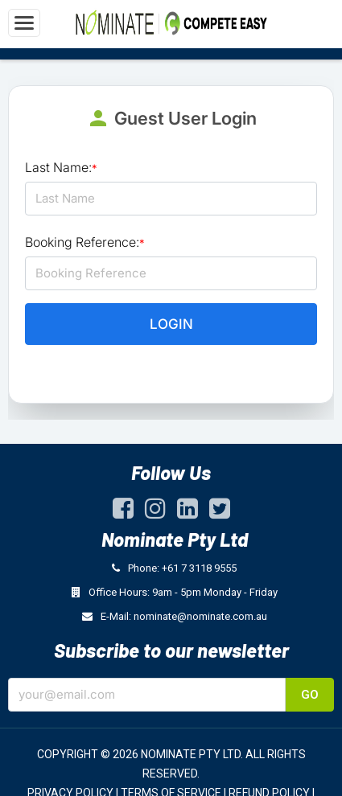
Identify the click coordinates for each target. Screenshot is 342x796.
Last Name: (61, 167)
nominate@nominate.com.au (200, 616)
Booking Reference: (85, 242)
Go (310, 694)
